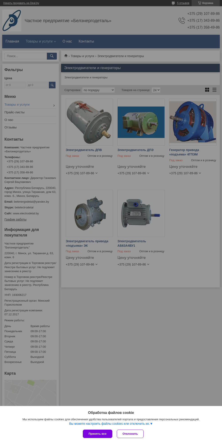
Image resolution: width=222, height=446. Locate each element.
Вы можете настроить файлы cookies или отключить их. (109, 423)
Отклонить (130, 433)
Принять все (98, 433)
